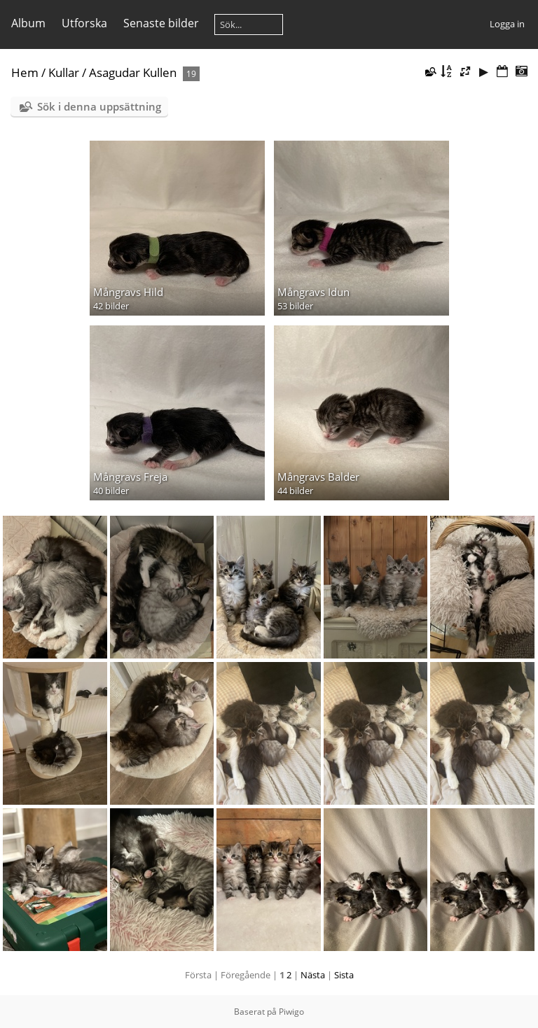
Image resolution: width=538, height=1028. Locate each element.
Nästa (313, 975)
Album (28, 23)
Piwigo (291, 1012)
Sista (344, 975)
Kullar (63, 72)
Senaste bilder (161, 23)
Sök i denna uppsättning (99, 106)
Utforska (84, 23)
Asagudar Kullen (133, 72)
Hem (25, 72)
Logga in (507, 23)
